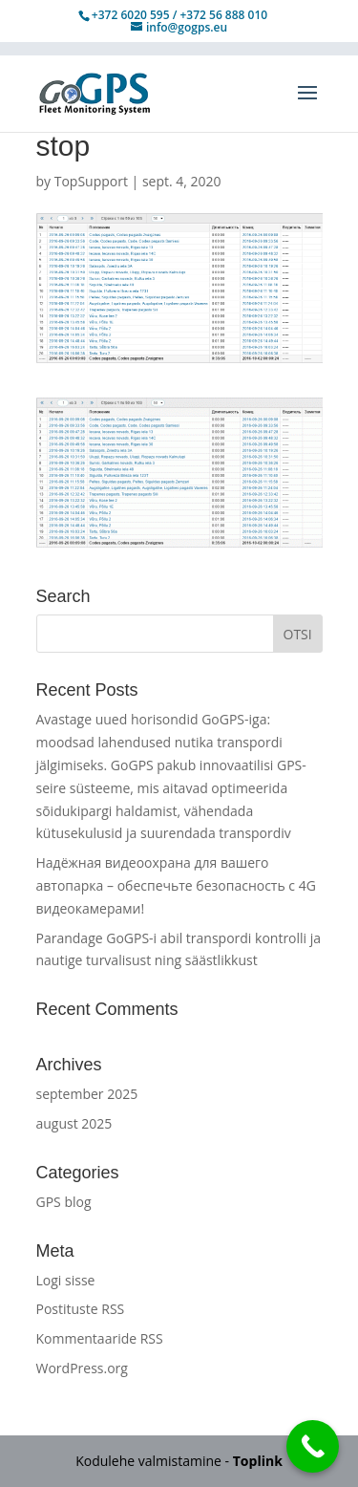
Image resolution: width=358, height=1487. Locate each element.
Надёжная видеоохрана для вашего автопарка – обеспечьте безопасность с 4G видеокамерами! (176, 885)
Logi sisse (65, 1280)
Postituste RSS (80, 1309)
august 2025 (74, 1123)
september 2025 (87, 1094)
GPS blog (64, 1202)
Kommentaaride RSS (99, 1338)
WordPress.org (82, 1368)
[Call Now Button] (312, 1446)
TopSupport (91, 181)
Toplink (258, 1461)
